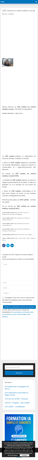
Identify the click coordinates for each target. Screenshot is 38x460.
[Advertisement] (19, 36)
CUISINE (11, 14)
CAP (5, 14)
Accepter (24, 455)
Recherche (19, 373)
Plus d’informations (13, 455)
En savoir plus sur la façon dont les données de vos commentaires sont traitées (17, 314)
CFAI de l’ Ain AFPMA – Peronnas (16, 399)
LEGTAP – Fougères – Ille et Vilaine (17, 403)
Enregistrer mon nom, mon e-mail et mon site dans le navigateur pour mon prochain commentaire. (18, 300)
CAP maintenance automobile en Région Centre (16, 394)
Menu (2, 1)
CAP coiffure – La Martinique (15, 407)
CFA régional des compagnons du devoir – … (17, 388)
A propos (19, 457)
